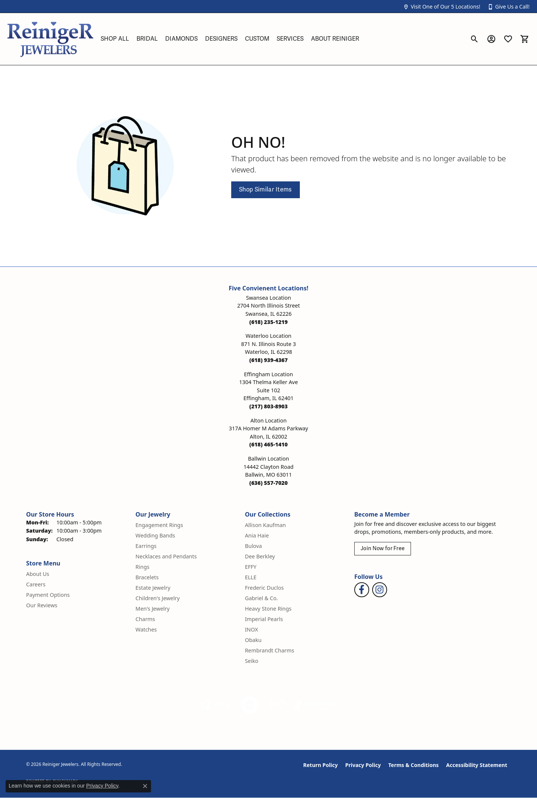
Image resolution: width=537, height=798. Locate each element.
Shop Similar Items (265, 189)
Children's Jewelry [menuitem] (157, 598)
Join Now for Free (383, 548)
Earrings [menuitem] (145, 545)
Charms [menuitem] (145, 619)
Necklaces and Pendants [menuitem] (166, 556)
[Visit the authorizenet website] (249, 705)
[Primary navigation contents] (281, 39)
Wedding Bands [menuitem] (155, 535)
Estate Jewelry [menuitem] (152, 587)
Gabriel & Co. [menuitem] (261, 598)
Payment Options (48, 594)
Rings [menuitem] (142, 566)
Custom (257, 39)
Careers (35, 584)
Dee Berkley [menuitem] (260, 556)
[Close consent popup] (145, 786)
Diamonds (181, 39)
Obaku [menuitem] (253, 639)
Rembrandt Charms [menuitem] (269, 650)
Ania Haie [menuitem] (257, 535)
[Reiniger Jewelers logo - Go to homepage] (50, 39)
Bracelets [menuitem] (146, 577)
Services (290, 39)
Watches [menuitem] (146, 629)
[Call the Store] (268, 321)
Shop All (115, 39)
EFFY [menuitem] (251, 566)
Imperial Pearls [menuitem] (264, 619)
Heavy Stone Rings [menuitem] (268, 608)
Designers (221, 39)
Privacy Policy (363, 765)
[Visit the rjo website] (277, 705)
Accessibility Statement (476, 765)
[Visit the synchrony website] (315, 705)
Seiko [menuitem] (251, 660)
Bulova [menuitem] (253, 545)
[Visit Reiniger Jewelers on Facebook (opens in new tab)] (361, 589)
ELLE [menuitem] (251, 577)
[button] (441, 6)
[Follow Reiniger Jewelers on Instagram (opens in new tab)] (379, 589)
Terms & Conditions (413, 765)
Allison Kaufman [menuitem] (265, 525)
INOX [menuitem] (251, 629)
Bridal (147, 39)
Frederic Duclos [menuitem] (264, 587)
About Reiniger (335, 39)
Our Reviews (41, 605)
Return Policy (320, 765)
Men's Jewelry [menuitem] (152, 608)
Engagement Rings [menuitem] (159, 525)
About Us (37, 573)
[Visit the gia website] (216, 705)
